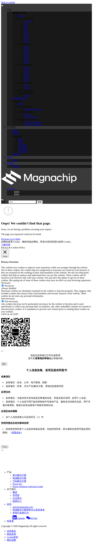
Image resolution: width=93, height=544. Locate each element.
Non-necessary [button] (8, 298)
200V (26, 42)
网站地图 (11, 540)
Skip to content (8, 2)
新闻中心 (17, 154)
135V (26, 36)
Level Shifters (30, 117)
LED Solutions (25, 107)
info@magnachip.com (23, 507)
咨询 (9, 157)
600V (26, 52)
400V (26, 72)
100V (26, 34)
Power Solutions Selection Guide (28, 486)
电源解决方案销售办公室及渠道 (29, 510)
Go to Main (15, 239)
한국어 (16, 194)
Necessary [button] (6, 283)
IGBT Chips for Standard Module (26, 91)
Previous (5, 239)
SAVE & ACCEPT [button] (9, 314)
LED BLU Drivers (32, 109)
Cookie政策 (12, 537)
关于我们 (11, 127)
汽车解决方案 (19, 98)
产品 (9, 10)
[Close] (2, 351)
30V (26, 24)
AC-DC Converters (33, 122)
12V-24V (28, 21)
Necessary (9, 286)
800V (26, 60)
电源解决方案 (19, 13)
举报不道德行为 (21, 513)
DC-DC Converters (33, 124)
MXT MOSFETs (26, 19)
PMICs (27, 114)
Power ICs (17, 101)
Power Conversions (27, 119)
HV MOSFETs (25, 65)
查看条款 (16, 432)
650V (26, 54)
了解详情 (5, 245)
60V (26, 29)
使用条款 (11, 531)
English (16, 192)
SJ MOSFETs (24, 44)
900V (26, 62)
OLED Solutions (26, 112)
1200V (27, 88)
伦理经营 (22, 148)
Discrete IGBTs (25, 83)
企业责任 (17, 136)
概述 (20, 16)
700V (26, 57)
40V (26, 26)
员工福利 (22, 151)
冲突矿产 (22, 145)
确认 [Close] (4, 364)
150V (26, 39)
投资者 (10, 163)
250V (26, 47)
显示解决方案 (19, 475)
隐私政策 (11, 534)
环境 (20, 142)
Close (4, 447)
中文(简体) (11, 189)
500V (26, 49)
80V (26, 31)
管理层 (16, 133)
